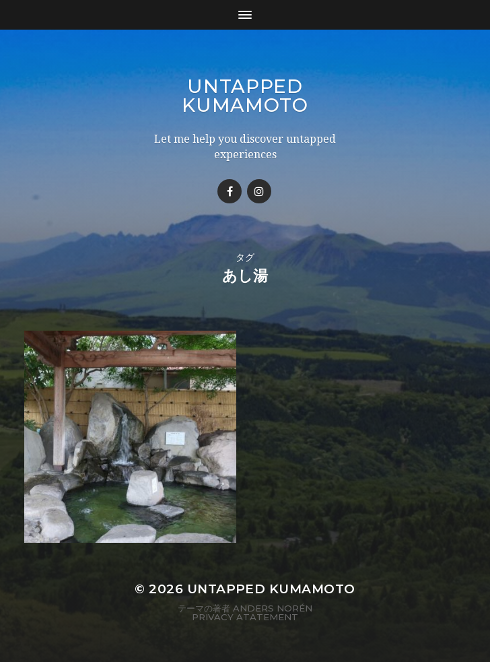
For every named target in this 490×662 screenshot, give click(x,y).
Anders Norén (272, 608)
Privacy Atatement (245, 616)
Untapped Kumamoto (245, 96)
